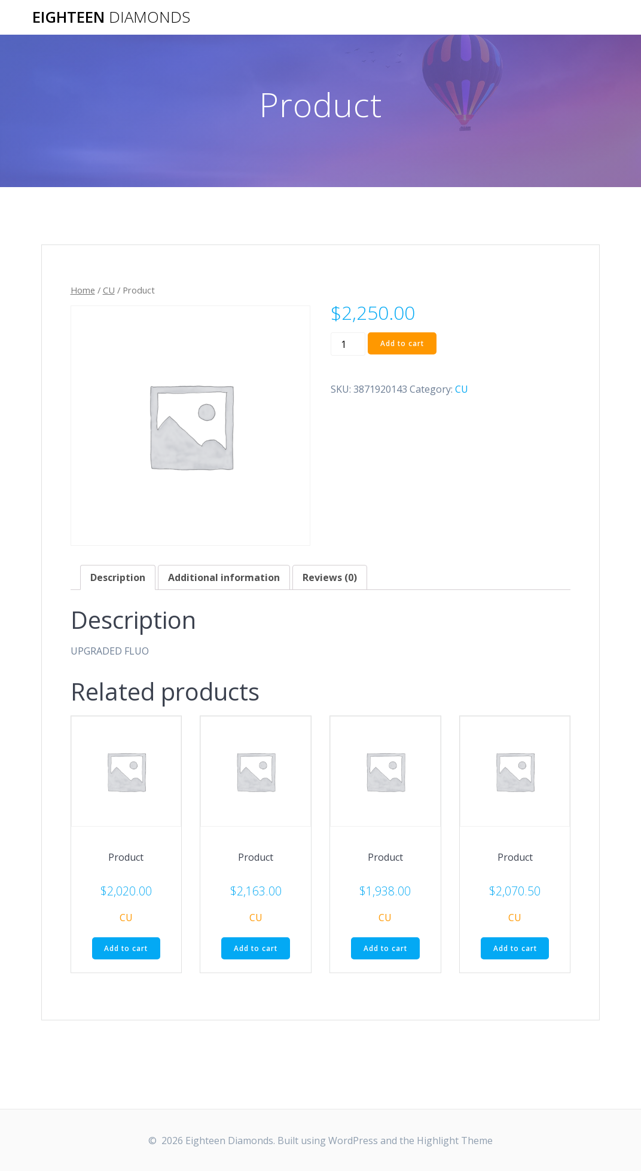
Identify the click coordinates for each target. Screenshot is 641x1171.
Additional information (224, 577)
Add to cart (402, 343)
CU (109, 290)
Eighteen (111, 17)
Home (83, 290)
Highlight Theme (455, 1140)
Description (117, 577)
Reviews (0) (330, 577)
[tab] (117, 577)
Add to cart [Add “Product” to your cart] (125, 948)
